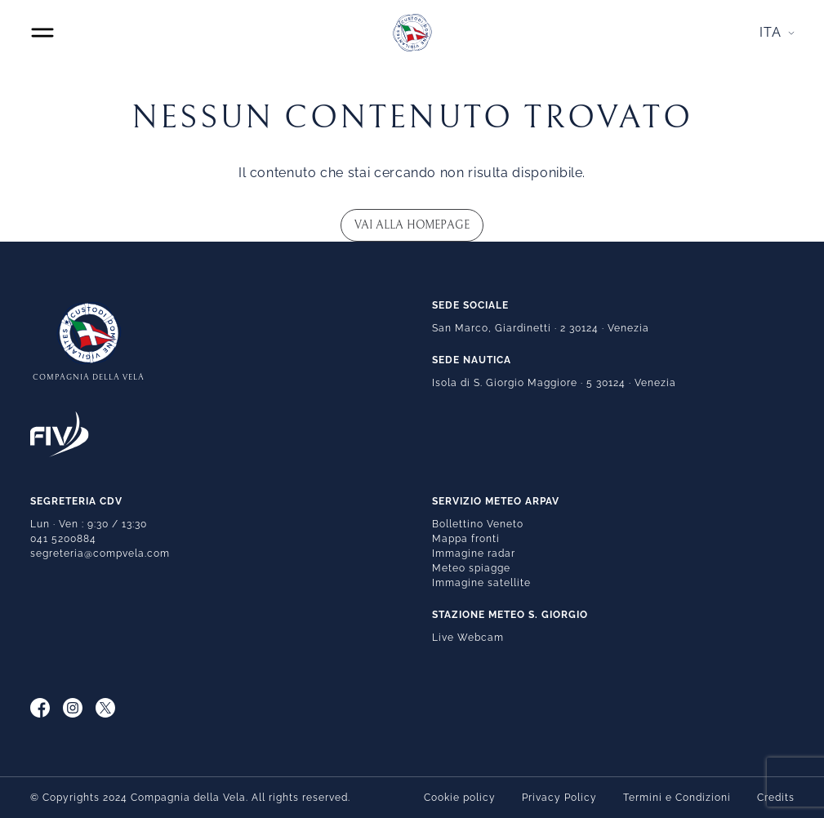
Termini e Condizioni (677, 797)
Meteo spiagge (471, 568)
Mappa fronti (466, 539)
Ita (770, 32)
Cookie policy (460, 797)
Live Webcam (468, 637)
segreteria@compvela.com (100, 553)
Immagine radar (473, 553)
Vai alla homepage (412, 225)
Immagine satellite (481, 583)
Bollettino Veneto (477, 524)
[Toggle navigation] (42, 32)
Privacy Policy (559, 797)
